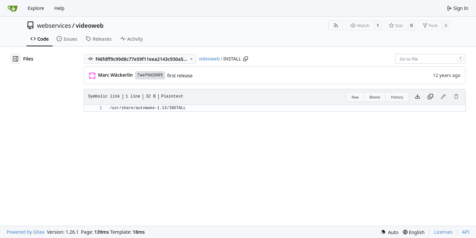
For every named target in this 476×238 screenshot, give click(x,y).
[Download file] (417, 96)
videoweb (89, 25)
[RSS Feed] (335, 25)
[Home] (12, 8)
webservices (54, 25)
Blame (375, 97)
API (465, 232)
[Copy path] (245, 59)
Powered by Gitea (26, 232)
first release (180, 75)
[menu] (389, 232)
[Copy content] (430, 96)
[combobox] (430, 59)
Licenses (443, 232)
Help (59, 8)
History (397, 97)
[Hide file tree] (15, 59)
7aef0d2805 (150, 75)
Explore (36, 8)
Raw (355, 97)
